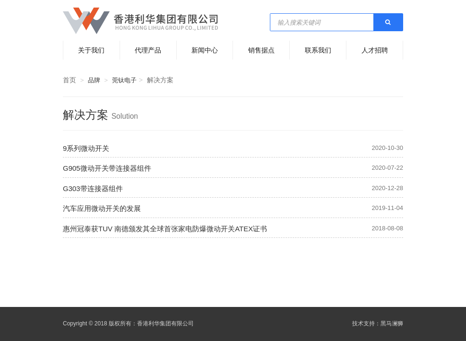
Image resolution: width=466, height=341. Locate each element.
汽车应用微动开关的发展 (102, 208)
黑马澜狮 (391, 323)
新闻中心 (204, 50)
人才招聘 (375, 50)
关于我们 (91, 50)
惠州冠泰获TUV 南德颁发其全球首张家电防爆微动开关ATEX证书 (165, 229)
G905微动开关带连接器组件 (107, 168)
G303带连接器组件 (93, 188)
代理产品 (148, 50)
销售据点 (261, 50)
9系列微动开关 (86, 148)
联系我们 (318, 50)
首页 (69, 80)
